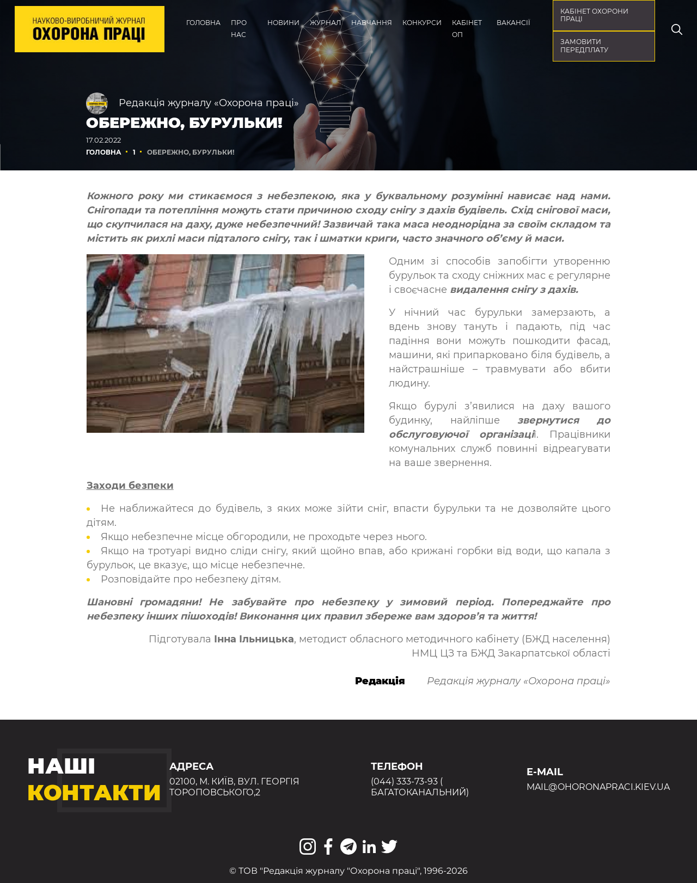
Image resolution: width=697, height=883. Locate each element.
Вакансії (513, 23)
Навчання (371, 23)
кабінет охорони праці (594, 15)
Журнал (325, 23)
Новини (283, 23)
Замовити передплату (584, 46)
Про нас (239, 29)
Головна (203, 23)
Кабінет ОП (467, 29)
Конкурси (422, 23)
